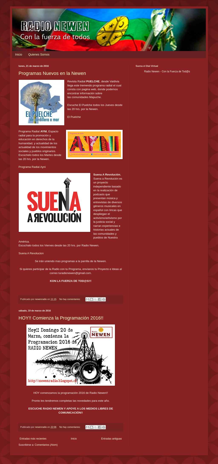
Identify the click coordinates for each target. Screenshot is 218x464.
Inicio (18, 54)
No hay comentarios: (70, 299)
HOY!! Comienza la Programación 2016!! (61, 318)
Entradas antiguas (111, 438)
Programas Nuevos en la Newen (52, 73)
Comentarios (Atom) (46, 444)
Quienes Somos (39, 54)
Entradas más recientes (33, 438)
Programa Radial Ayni (32, 166)
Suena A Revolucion (31, 253)
